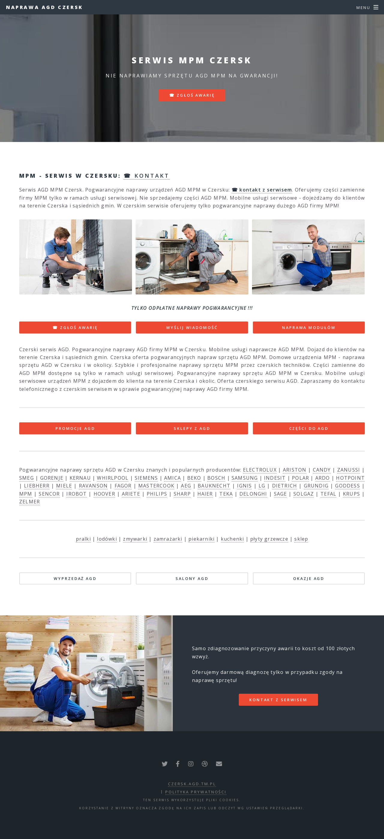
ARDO (322, 478)
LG (262, 485)
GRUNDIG (316, 485)
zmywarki (135, 539)
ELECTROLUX (260, 469)
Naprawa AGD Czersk (44, 7)
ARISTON (294, 469)
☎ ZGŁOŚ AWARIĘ (75, 327)
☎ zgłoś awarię (191, 95)
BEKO (194, 478)
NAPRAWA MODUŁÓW (308, 327)
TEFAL (328, 493)
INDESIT (275, 478)
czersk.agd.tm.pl (192, 783)
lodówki (107, 539)
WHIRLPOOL (112, 478)
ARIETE (131, 493)
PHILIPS (157, 493)
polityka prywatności (195, 792)
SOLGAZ (303, 493)
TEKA (226, 493)
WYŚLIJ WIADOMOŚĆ (192, 327)
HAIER (205, 493)
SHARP (182, 493)
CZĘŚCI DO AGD (308, 428)
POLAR (300, 478)
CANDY (322, 469)
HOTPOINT (350, 478)
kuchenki (232, 539)
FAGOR (123, 485)
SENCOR (49, 493)
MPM (25, 493)
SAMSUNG (245, 478)
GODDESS (347, 485)
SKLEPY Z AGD (192, 428)
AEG (186, 485)
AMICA (172, 478)
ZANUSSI (348, 469)
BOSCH (216, 478)
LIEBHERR (37, 485)
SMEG (26, 478)
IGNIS (244, 485)
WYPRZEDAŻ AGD (75, 578)
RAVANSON (93, 485)
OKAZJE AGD (308, 578)
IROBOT (76, 493)
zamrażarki (168, 539)
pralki (83, 539)
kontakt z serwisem (278, 699)
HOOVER (104, 493)
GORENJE (51, 478)
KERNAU (80, 478)
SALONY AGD (192, 578)
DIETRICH (284, 485)
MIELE (64, 485)
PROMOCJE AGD (75, 428)
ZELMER (29, 501)
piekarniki (201, 539)
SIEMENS (146, 478)
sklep (301, 539)
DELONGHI (253, 493)
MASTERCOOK (156, 485)
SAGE (280, 493)
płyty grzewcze (269, 539)
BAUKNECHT (214, 485)
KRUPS (351, 493)
